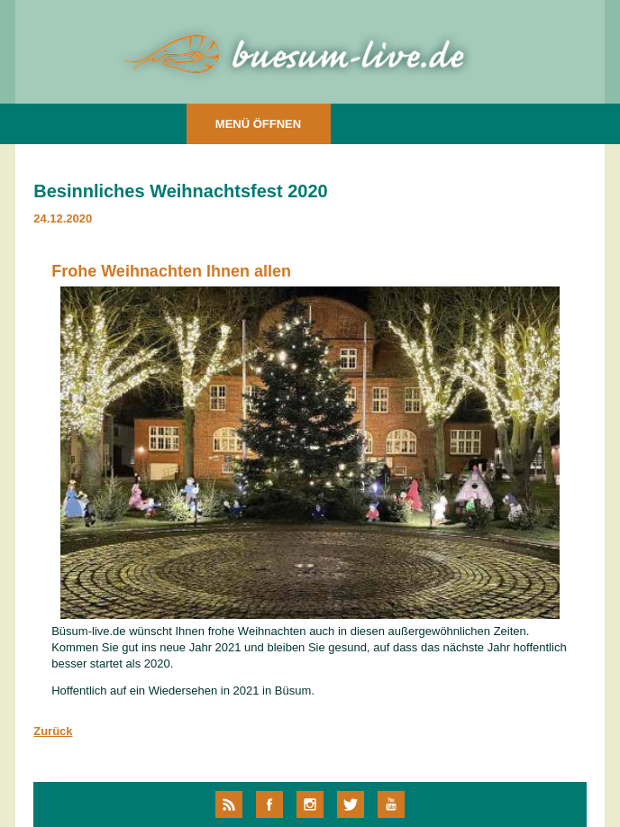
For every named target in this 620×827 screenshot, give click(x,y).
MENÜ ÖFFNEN (258, 124)
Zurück (52, 731)
